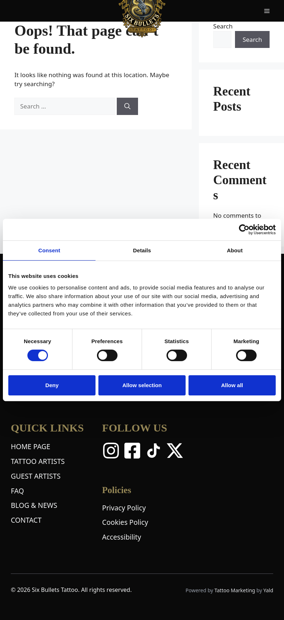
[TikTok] (154, 451)
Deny (52, 385)
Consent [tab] (49, 250)
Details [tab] (142, 250)
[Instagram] (111, 451)
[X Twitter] (175, 451)
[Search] (127, 106)
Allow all (232, 385)
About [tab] (235, 250)
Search (223, 26)
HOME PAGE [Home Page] (30, 446)
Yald (268, 590)
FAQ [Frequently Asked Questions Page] (17, 491)
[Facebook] (132, 451)
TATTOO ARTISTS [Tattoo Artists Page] (38, 461)
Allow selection (141, 385)
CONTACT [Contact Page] (26, 520)
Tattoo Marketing (235, 590)
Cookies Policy (125, 522)
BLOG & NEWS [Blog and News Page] (34, 505)
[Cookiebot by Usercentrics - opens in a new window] (244, 229)
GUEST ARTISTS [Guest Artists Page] (36, 476)
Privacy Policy (124, 508)
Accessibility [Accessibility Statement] (121, 537)
